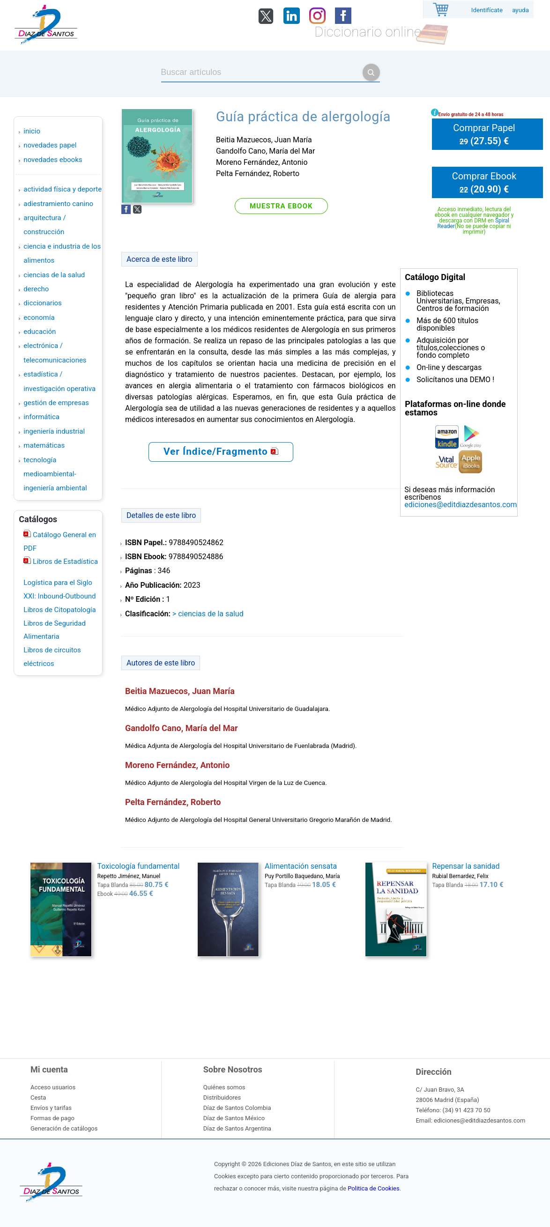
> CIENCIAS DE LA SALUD (208, 613)
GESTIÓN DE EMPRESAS (56, 403)
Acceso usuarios (52, 1087)
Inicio (31, 131)
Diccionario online (367, 31)
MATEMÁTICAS (44, 445)
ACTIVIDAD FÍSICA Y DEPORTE (62, 189)
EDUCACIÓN (39, 331)
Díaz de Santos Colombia (237, 1107)
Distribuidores (222, 1097)
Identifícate (487, 10)
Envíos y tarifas (51, 1107)
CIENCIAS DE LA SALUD (54, 275)
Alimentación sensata (301, 866)
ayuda (520, 10)
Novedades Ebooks (52, 159)
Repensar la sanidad (466, 866)
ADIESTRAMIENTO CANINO (58, 204)
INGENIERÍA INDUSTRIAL (54, 431)
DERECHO (36, 289)
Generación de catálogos (63, 1128)
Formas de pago (52, 1118)
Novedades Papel (49, 145)
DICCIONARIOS (42, 303)
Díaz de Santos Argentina (237, 1128)
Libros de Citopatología (59, 610)
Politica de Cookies (373, 1188)
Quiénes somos (224, 1087)
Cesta (38, 1097)
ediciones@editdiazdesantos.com (460, 504)
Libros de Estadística (64, 561)
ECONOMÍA (38, 317)
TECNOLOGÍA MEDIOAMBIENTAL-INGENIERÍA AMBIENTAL (55, 474)
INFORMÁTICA (41, 417)
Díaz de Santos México (234, 1118)
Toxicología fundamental (138, 866)
